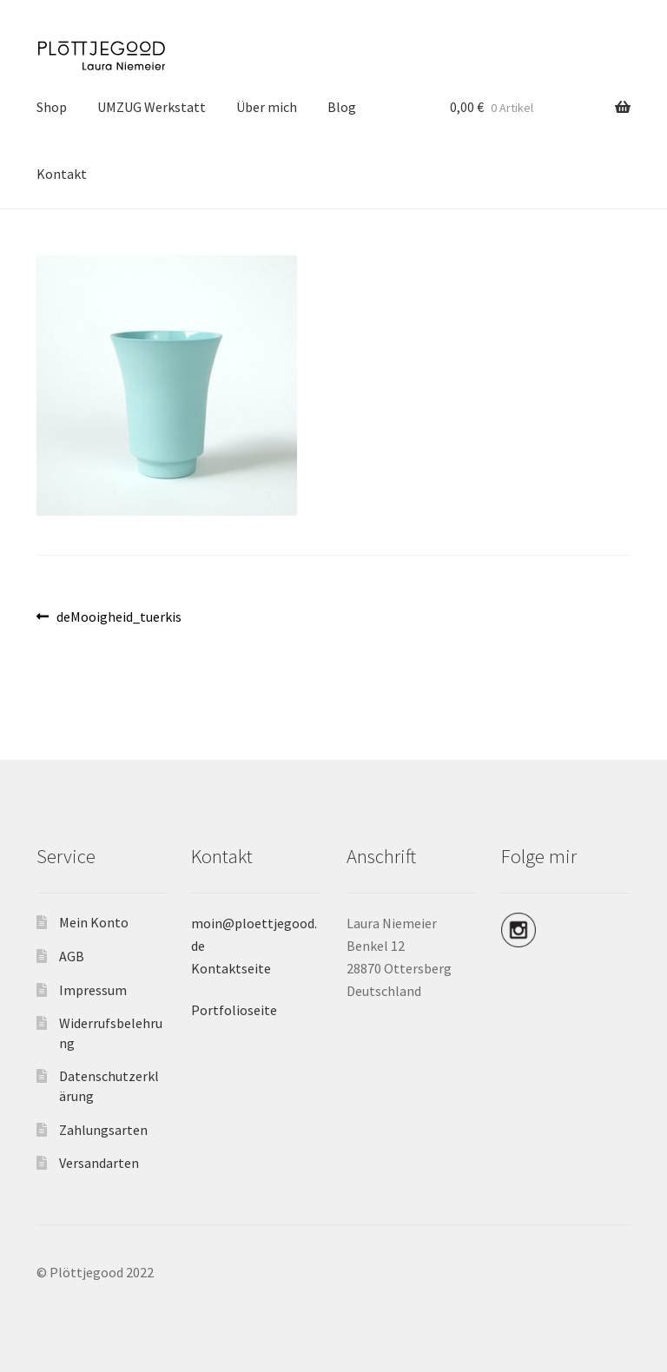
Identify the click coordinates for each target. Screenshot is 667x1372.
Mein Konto (94, 922)
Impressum (93, 990)
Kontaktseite (231, 968)
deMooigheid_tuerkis (119, 617)
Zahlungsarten (103, 1129)
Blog (341, 106)
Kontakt (61, 173)
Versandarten (99, 1162)
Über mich (266, 106)
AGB (71, 956)
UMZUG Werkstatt (151, 106)
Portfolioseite (234, 1010)
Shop (51, 106)
